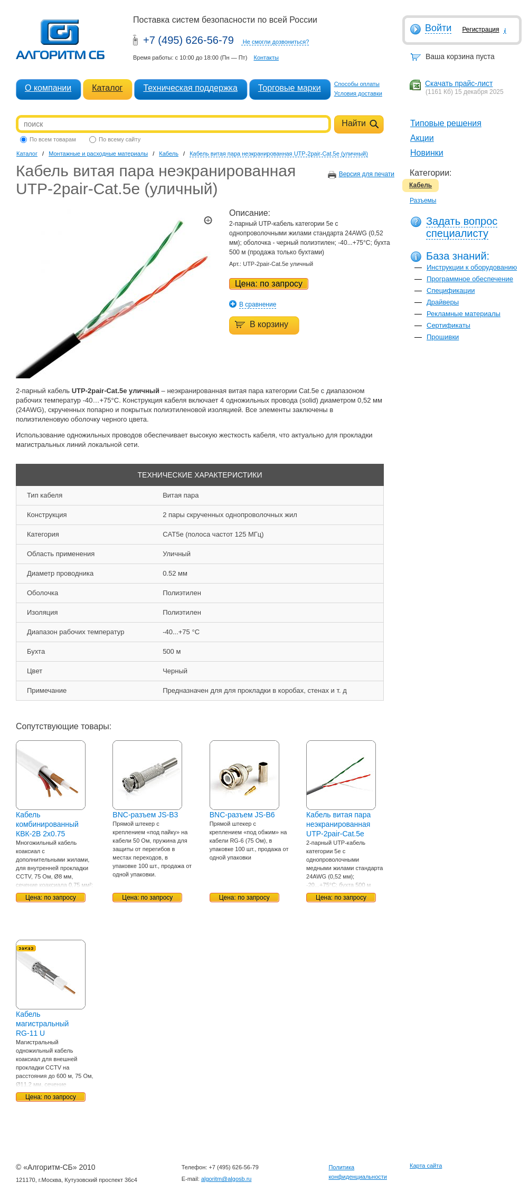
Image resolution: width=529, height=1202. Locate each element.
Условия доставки (358, 93)
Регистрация (480, 29)
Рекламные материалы (463, 314)
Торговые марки (289, 87)
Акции (422, 137)
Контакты (266, 57)
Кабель (420, 185)
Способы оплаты (357, 84)
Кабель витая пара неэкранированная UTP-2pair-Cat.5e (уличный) (279, 153)
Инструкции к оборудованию (472, 267)
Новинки (426, 152)
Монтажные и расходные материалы (98, 153)
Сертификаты (448, 325)
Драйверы (443, 302)
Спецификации (451, 290)
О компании (48, 87)
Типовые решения (445, 123)
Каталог (107, 87)
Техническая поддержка (190, 87)
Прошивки (443, 337)
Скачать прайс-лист (459, 83)
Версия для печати (366, 174)
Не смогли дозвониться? (276, 42)
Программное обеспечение (470, 279)
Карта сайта (426, 1165)
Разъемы (423, 200)
